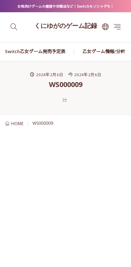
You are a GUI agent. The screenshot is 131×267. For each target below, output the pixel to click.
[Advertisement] (65, 200)
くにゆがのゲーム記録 (65, 26)
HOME (17, 124)
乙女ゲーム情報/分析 (103, 51)
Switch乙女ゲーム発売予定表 (35, 51)
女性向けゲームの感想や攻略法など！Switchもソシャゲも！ (65, 6)
